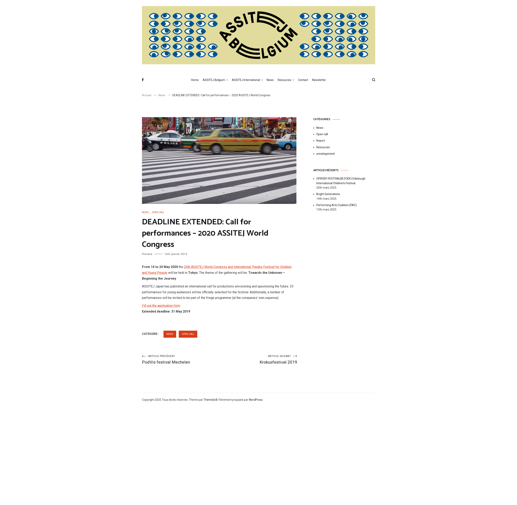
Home (195, 80)
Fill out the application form (161, 306)
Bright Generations (328, 194)
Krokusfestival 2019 (258, 360)
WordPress (256, 399)
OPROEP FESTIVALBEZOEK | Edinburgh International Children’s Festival (340, 181)
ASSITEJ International (246, 80)
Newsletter (319, 80)
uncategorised (325, 153)
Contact (303, 80)
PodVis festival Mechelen (181, 360)
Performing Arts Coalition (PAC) (336, 205)
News (270, 80)
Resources (284, 80)
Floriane (147, 254)
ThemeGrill (210, 399)
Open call (158, 212)
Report (320, 140)
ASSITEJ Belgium (214, 80)
